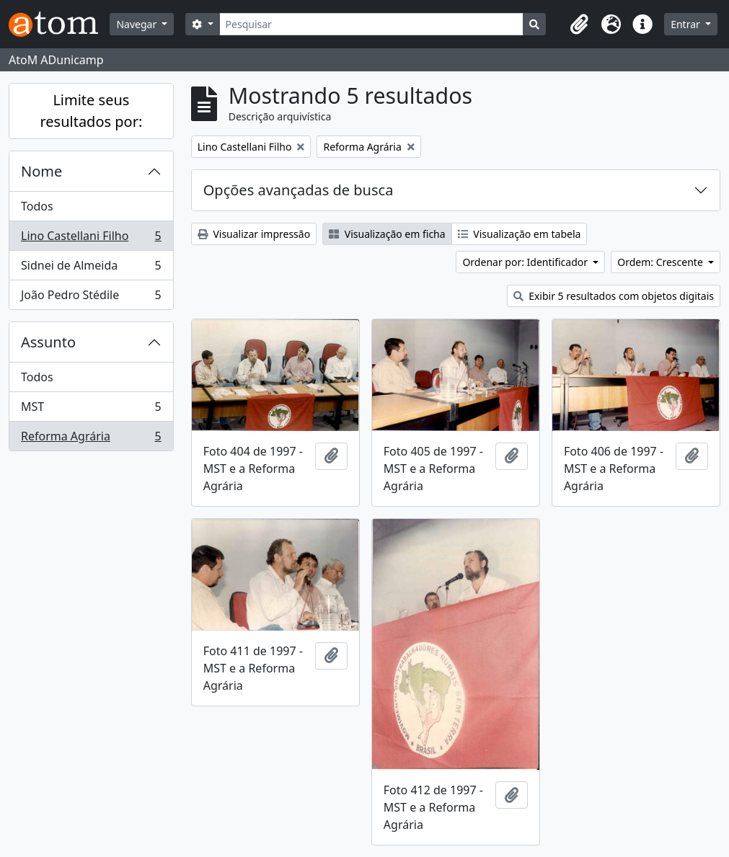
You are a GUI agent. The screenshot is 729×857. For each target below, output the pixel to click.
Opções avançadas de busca (298, 190)
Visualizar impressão (254, 234)
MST (91, 410)
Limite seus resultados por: (91, 110)
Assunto (48, 342)
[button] (579, 24)
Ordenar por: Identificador (526, 262)
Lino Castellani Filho (91, 239)
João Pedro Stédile (91, 297)
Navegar (137, 24)
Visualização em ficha (387, 234)
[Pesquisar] (371, 24)
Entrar (686, 24)
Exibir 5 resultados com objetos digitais (613, 296)
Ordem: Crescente (661, 262)
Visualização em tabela (519, 234)
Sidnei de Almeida (91, 268)
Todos (37, 206)
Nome (41, 171)
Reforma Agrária (91, 438)
